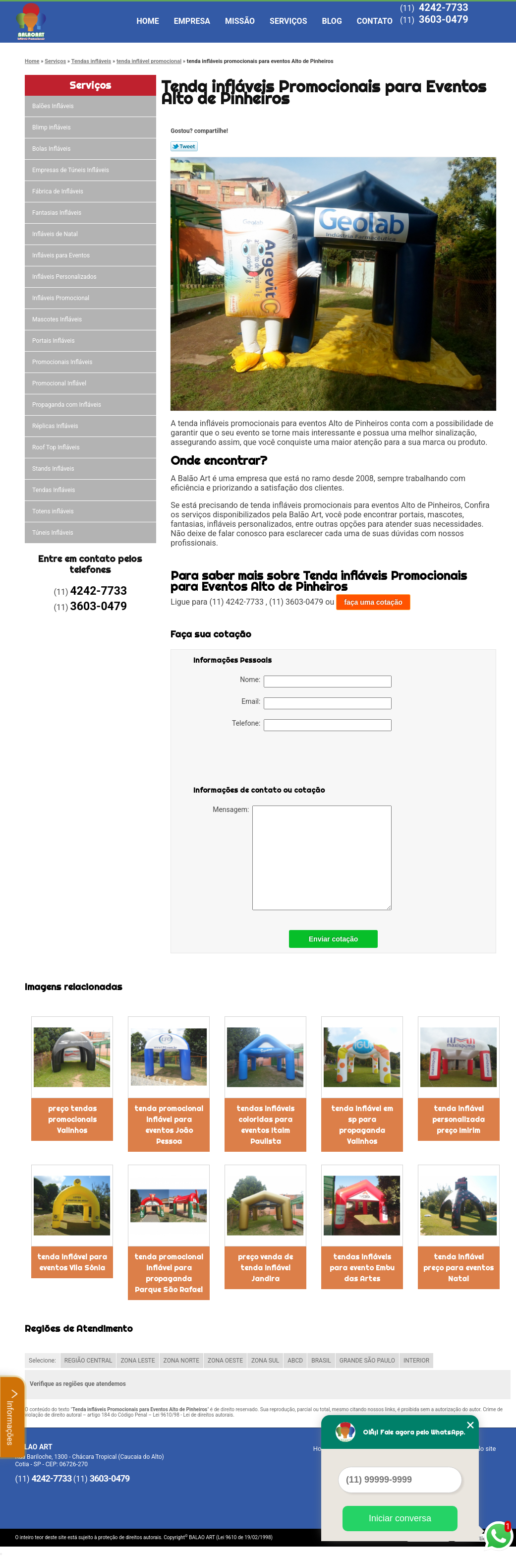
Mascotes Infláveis (57, 319)
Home (148, 21)
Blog (332, 21)
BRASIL (321, 1360)
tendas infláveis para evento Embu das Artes (362, 1267)
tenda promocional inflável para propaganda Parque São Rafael (168, 1273)
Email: (316, 703)
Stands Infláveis (53, 468)
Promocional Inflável (60, 383)
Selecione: (42, 1360)
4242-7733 (443, 7)
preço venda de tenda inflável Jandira (265, 1267)
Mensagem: (302, 858)
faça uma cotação (373, 602)
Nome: (316, 681)
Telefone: (312, 725)
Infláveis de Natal (55, 234)
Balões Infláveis (53, 106)
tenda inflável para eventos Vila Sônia (72, 1262)
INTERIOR (416, 1360)
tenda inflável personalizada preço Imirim (458, 1119)
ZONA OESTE (225, 1360)
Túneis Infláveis (53, 532)
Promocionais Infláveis (63, 362)
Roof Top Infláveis (56, 447)
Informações (12, 1417)
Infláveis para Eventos (61, 255)
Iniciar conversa (400, 1518)
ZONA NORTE (182, 1360)
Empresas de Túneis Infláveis (71, 170)
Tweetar (184, 146)
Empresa (192, 21)
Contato (375, 21)
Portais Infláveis (54, 340)
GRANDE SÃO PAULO (367, 1360)
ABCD (295, 1360)
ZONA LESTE (137, 1360)
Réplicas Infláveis (56, 426)
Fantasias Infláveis (57, 212)
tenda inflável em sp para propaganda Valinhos (362, 1125)
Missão (240, 21)
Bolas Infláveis (52, 148)
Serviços (288, 21)
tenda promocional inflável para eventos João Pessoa (168, 1125)
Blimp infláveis (52, 127)
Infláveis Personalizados (65, 276)
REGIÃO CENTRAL (88, 1360)
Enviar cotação (333, 939)
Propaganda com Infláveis (67, 404)
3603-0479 (443, 19)
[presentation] (256, 760)
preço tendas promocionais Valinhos (72, 1119)
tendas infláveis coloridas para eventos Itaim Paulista (265, 1125)
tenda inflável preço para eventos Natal (458, 1267)
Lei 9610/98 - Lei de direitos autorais (193, 1415)
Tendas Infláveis (54, 490)
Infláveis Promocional (61, 298)
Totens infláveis (53, 511)
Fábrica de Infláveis (58, 191)
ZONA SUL (265, 1360)
